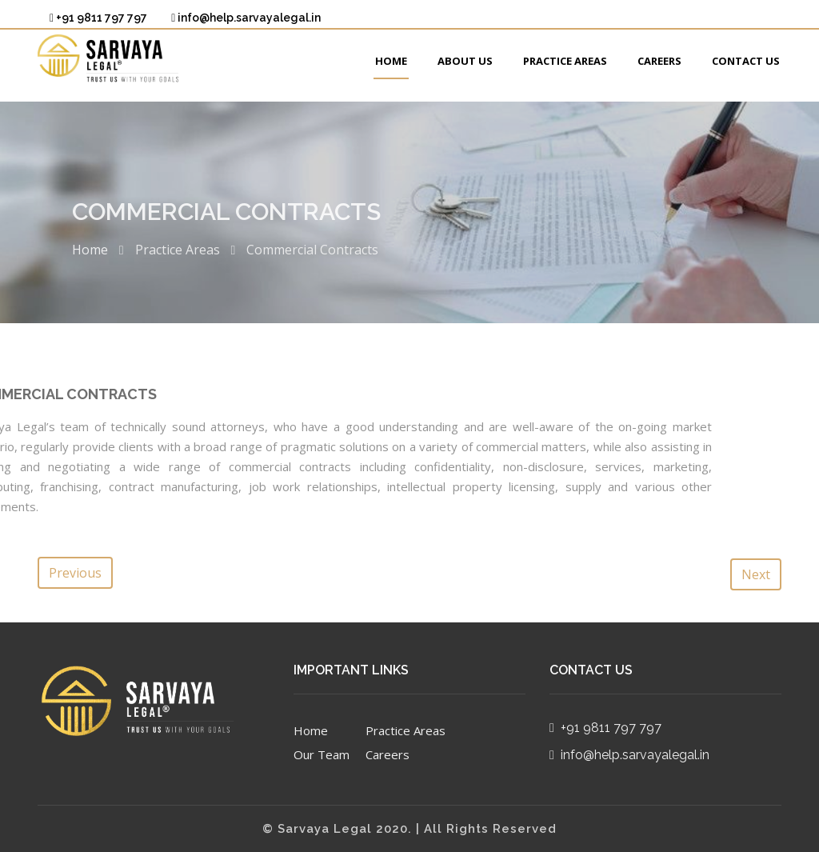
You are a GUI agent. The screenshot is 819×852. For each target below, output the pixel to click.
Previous (75, 573)
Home (391, 61)
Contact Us (746, 61)
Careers (659, 61)
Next (755, 574)
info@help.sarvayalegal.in (246, 17)
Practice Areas (565, 61)
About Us (465, 61)
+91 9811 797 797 (98, 17)
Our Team (322, 754)
